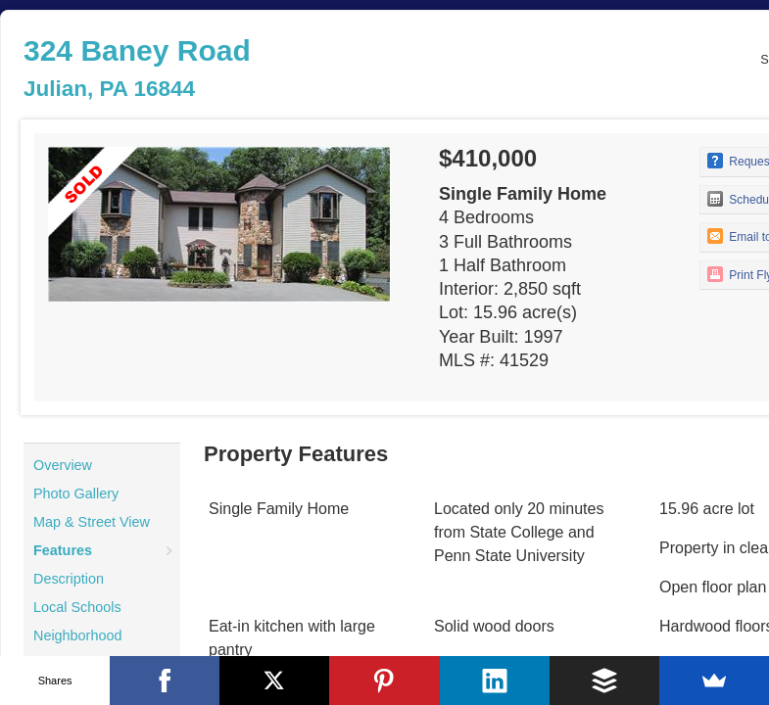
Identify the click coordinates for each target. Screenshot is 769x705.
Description (68, 579)
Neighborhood (77, 635)
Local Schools (77, 607)
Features (62, 550)
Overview (62, 465)
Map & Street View (91, 522)
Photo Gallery (76, 493)
